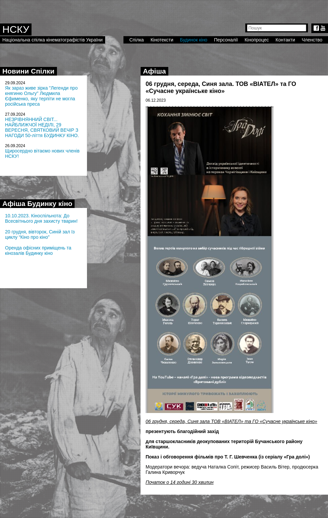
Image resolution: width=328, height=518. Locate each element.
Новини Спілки (28, 71)
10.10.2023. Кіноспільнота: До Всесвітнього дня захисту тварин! (41, 218)
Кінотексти (162, 39)
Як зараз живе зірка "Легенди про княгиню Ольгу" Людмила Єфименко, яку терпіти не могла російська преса (41, 96)
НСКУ (15, 29)
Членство (312, 39)
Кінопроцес (257, 39)
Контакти (285, 39)
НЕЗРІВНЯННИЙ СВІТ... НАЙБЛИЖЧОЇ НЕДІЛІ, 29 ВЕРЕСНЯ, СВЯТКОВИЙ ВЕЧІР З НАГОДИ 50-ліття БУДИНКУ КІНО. (42, 127)
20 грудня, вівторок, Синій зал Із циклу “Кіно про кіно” (40, 234)
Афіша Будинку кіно (37, 203)
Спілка (136, 39)
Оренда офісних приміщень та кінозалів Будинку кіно (38, 250)
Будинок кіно (194, 39)
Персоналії (226, 39)
